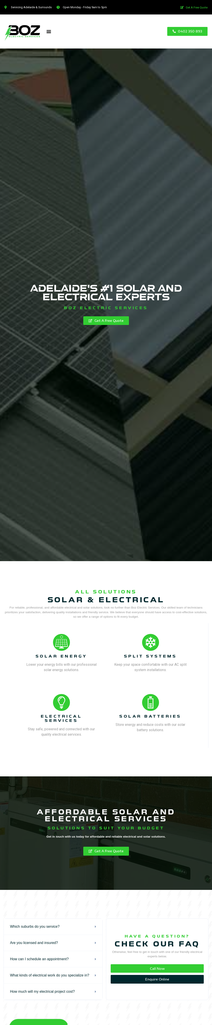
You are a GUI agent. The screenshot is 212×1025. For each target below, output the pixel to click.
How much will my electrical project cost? (42, 991)
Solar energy (61, 656)
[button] (193, 7)
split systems (150, 656)
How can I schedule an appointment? (39, 959)
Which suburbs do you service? (34, 926)
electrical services (61, 718)
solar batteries (150, 716)
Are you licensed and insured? (34, 943)
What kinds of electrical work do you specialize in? (49, 975)
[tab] (53, 927)
